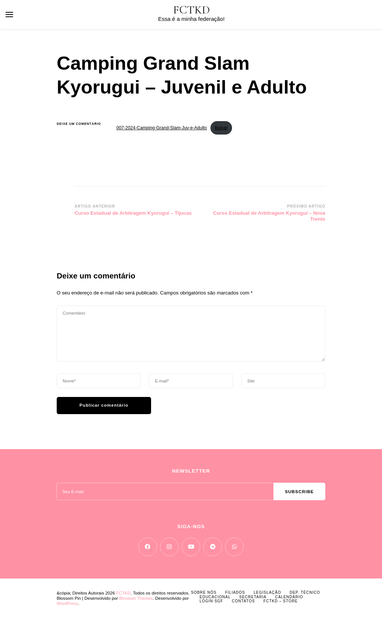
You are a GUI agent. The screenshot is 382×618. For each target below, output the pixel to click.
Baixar (221, 127)
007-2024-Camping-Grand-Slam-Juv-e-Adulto (161, 127)
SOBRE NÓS (203, 592)
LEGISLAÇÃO (267, 592)
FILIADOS (235, 592)
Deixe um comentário (81, 124)
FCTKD (191, 10)
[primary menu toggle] (9, 14)
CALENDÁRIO (289, 597)
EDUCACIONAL (215, 597)
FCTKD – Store (280, 601)
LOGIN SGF (211, 601)
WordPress (67, 603)
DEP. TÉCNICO (304, 592)
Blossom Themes (136, 598)
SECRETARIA (252, 597)
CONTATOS (243, 601)
